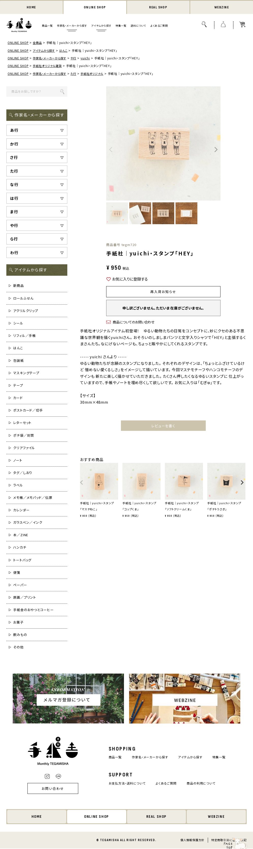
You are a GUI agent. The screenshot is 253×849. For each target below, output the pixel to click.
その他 (18, 647)
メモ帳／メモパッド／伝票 (32, 497)
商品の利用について (203, 783)
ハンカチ (19, 547)
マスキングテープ (26, 373)
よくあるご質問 (159, 26)
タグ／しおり (22, 472)
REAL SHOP (158, 7)
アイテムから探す (101, 26)
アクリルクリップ (25, 310)
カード (18, 398)
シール (18, 323)
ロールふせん (23, 298)
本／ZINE (20, 535)
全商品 (39, 43)
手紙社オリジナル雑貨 (49, 66)
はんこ (66, 50)
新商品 (18, 286)
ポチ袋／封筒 (23, 435)
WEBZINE (221, 7)
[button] (81, 485)
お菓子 (18, 622)
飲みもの (20, 634)
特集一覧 (121, 26)
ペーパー (20, 585)
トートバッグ (22, 560)
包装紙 (18, 360)
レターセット (22, 423)
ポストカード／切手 (28, 410)
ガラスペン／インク (27, 522)
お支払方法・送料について (125, 783)
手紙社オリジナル (97, 74)
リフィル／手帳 (24, 335)
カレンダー (21, 510)
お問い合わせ (49, 788)
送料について (138, 26)
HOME (31, 7)
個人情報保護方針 (192, 840)
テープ (18, 385)
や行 (77, 58)
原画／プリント (24, 597)
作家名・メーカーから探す (72, 26)
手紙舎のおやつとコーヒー (33, 610)
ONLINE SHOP (94, 7)
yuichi (89, 58)
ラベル (18, 485)
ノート (17, 460)
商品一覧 (47, 26)
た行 (77, 74)
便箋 (16, 572)
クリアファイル (24, 448)
